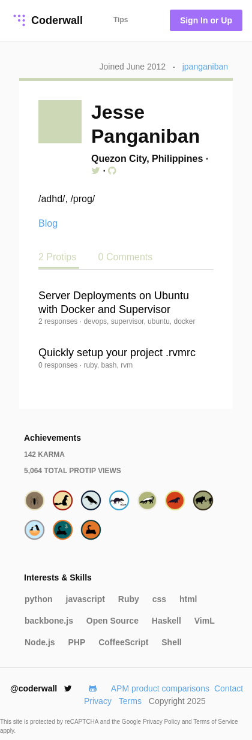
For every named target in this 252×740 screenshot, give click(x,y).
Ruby (128, 599)
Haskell (166, 620)
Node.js (40, 642)
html (188, 599)
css (159, 599)
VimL (204, 620)
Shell (171, 642)
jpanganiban (205, 66)
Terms (130, 701)
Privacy (98, 701)
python (39, 599)
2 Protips (58, 257)
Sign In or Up (206, 20)
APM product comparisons (160, 688)
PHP (76, 642)
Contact (228, 688)
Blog (48, 223)
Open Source (112, 620)
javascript (85, 599)
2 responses (59, 321)
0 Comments (125, 257)
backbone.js (49, 620)
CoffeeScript (123, 642)
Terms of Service (215, 721)
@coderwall (41, 688)
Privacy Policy (162, 721)
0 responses (59, 365)
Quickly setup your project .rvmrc (117, 353)
